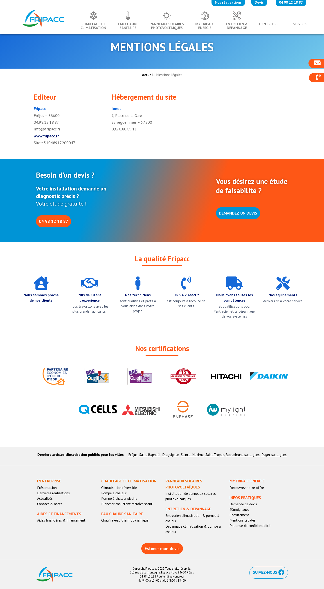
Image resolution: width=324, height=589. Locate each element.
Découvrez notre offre (247, 487)
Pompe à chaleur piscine (119, 498)
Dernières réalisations (53, 493)
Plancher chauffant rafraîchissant (127, 504)
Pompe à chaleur (113, 493)
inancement (77, 520)
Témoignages (239, 509)
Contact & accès (49, 504)
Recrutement (239, 515)
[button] (316, 78)
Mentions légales (243, 520)
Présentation (47, 487)
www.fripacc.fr (46, 136)
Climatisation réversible (119, 487)
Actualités (45, 498)
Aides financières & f (53, 520)
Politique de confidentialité (250, 525)
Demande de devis (243, 504)
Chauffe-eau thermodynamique (124, 520)
